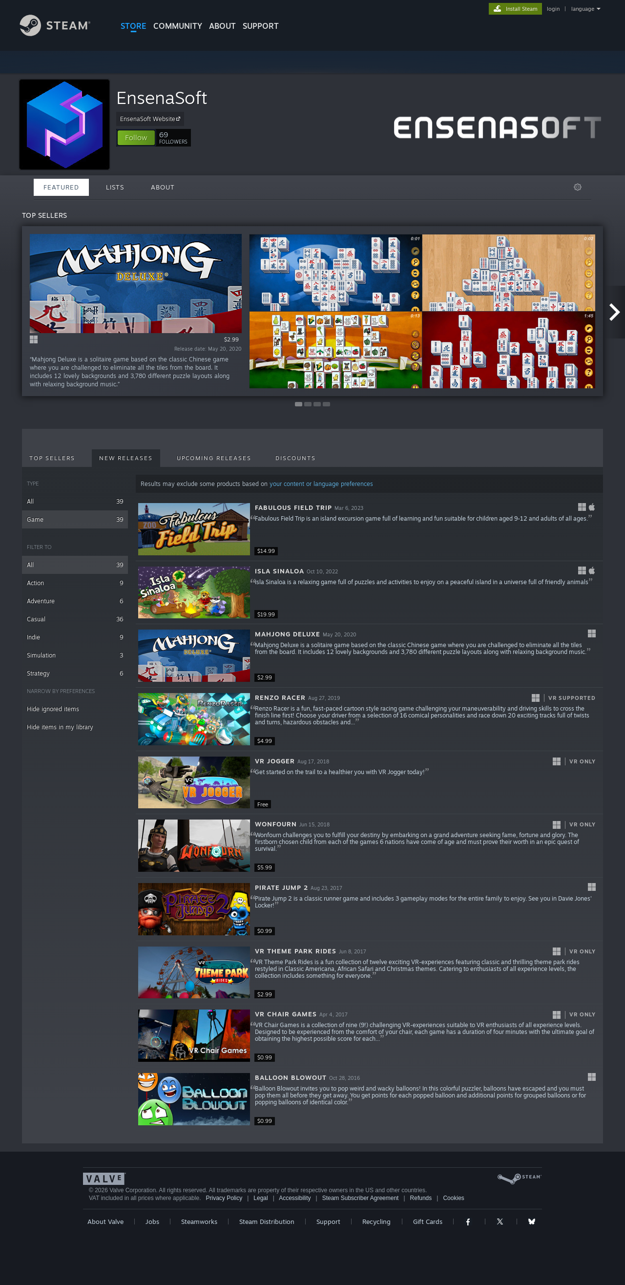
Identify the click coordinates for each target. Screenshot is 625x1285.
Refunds (421, 1198)
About (222, 26)
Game (75, 519)
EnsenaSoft (162, 97)
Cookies (453, 1198)
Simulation (75, 655)
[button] (136, 138)
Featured (61, 187)
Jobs (152, 1221)
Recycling (376, 1221)
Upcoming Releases (214, 458)
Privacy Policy (224, 1198)
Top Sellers (52, 458)
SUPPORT (261, 26)
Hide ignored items (53, 709)
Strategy (75, 673)
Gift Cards (427, 1221)
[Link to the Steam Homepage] (62, 33)
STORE (133, 26)
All (75, 501)
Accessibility (295, 1198)
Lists (115, 187)
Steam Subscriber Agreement (360, 1198)
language (582, 8)
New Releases (126, 458)
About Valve (105, 1221)
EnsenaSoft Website (151, 119)
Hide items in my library (60, 727)
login (553, 8)
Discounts (295, 458)
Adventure (75, 601)
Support (328, 1221)
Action (75, 583)
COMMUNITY (177, 26)
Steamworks (199, 1221)
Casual (75, 619)
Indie (75, 637)
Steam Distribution (266, 1221)
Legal (260, 1198)
